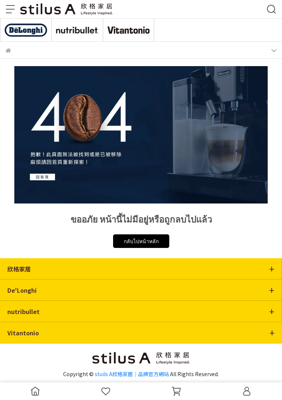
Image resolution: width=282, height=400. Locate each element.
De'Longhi (22, 290)
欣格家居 (19, 268)
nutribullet (23, 311)
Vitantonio (23, 332)
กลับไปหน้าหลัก (141, 241)
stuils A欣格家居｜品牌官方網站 (132, 374)
